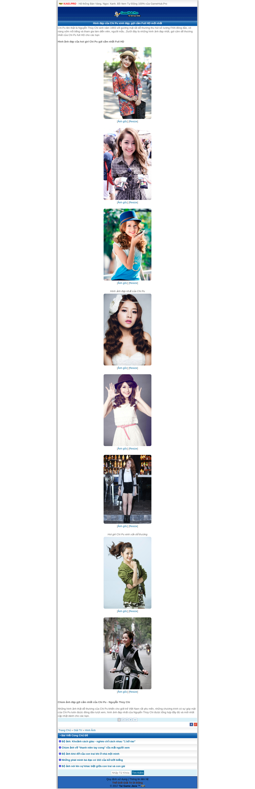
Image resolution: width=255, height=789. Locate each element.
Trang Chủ (65, 730)
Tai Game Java (128, 785)
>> (135, 720)
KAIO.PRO (70, 3)
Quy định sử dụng (117, 779)
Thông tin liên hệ (139, 779)
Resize (133, 121)
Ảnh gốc (122, 121)
